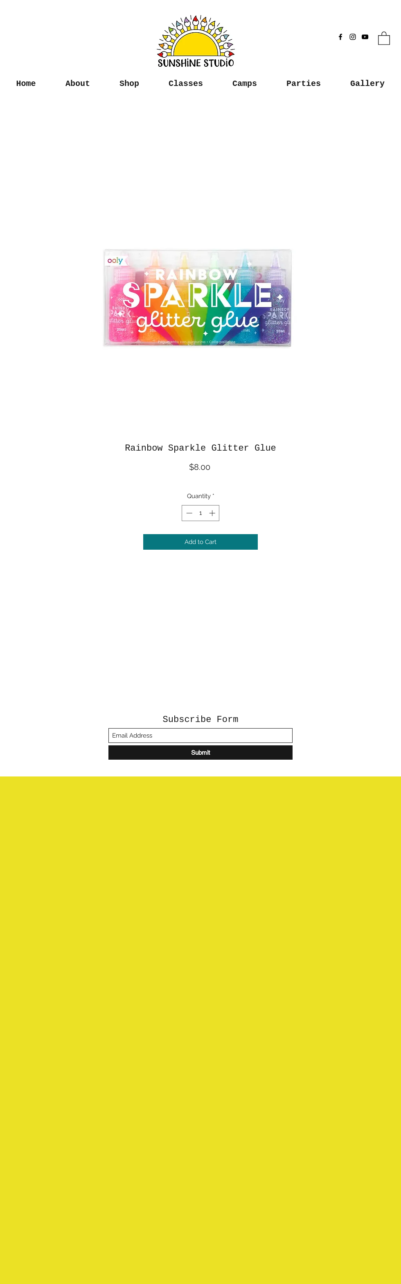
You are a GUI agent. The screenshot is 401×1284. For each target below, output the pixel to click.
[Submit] (200, 752)
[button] (384, 38)
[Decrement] (188, 513)
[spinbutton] (200, 513)
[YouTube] (365, 37)
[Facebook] (340, 37)
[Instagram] (353, 37)
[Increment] (213, 513)
